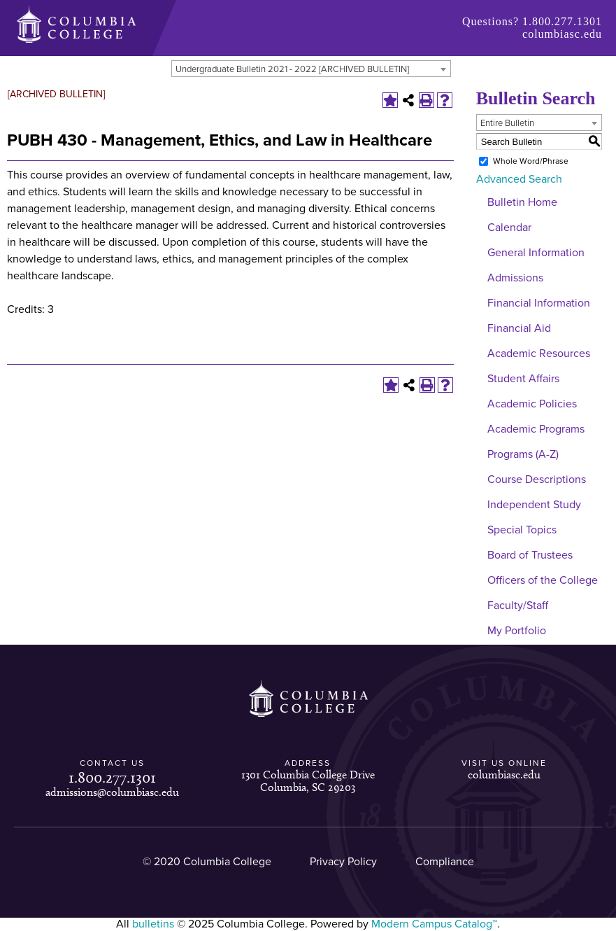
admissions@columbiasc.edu (112, 792)
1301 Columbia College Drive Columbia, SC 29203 (308, 781)
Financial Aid (519, 328)
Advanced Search (519, 179)
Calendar (509, 227)
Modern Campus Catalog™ (434, 924)
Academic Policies (532, 404)
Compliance (444, 862)
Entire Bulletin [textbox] (507, 123)
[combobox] (311, 68)
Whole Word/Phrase (530, 161)
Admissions (515, 278)
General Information (536, 253)
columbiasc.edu (562, 34)
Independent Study (534, 505)
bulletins (153, 924)
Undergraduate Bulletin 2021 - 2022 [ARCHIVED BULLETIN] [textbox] (292, 69)
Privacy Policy (343, 862)
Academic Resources (538, 353)
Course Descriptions (536, 479)
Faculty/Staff (517, 605)
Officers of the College (542, 580)
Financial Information (538, 303)
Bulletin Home (522, 202)
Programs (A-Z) (523, 454)
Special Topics (522, 530)
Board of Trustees (530, 555)
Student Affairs (523, 379)
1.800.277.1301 (562, 21)
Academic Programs (536, 429)
